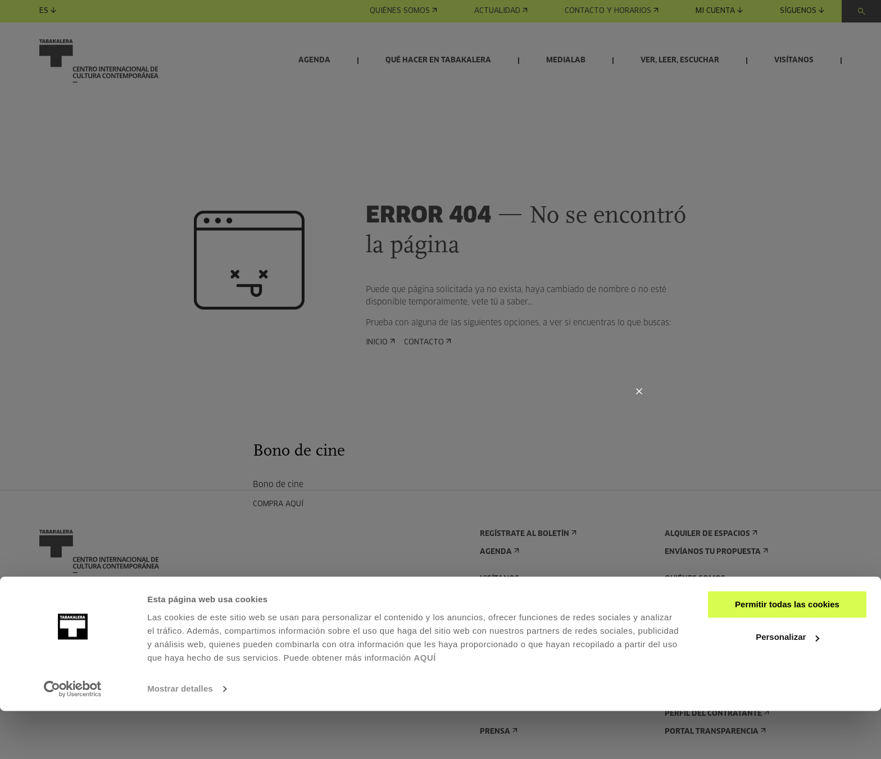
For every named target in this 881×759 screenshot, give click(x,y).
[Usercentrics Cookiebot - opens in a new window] (73, 737)
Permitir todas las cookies (787, 652)
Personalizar (787, 685)
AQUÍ (425, 706)
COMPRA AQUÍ (282, 504)
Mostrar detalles (180, 737)
